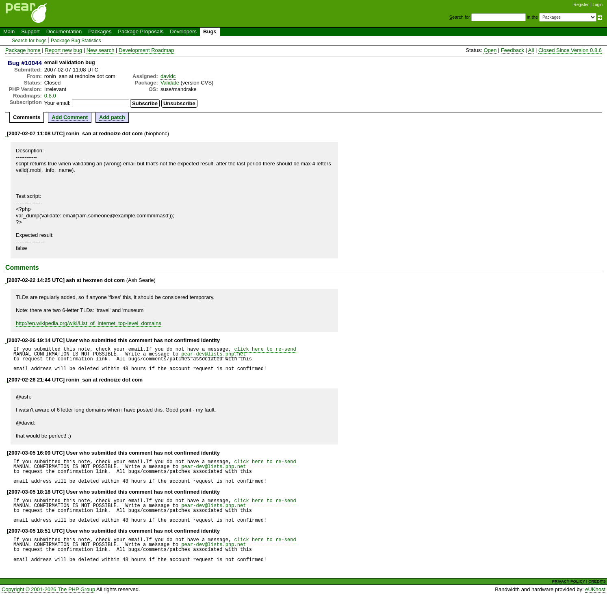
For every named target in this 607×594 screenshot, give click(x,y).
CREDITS (597, 581)
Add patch (112, 117)
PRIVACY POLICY (568, 581)
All (531, 50)
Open (489, 50)
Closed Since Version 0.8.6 (570, 50)
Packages (99, 31)
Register (581, 4)
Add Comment (70, 117)
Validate (169, 83)
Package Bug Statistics (76, 40)
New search (101, 50)
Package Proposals (140, 31)
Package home (23, 50)
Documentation (64, 31)
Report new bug (63, 50)
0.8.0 (50, 96)
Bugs (210, 31)
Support (30, 31)
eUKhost (595, 589)
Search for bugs (29, 40)
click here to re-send (265, 349)
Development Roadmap (146, 50)
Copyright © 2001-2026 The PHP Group (48, 589)
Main (9, 31)
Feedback (512, 50)
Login (598, 4)
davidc (168, 76)
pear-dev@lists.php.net (213, 354)
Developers (183, 31)
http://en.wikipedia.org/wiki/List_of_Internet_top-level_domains (88, 323)
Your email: (57, 103)
